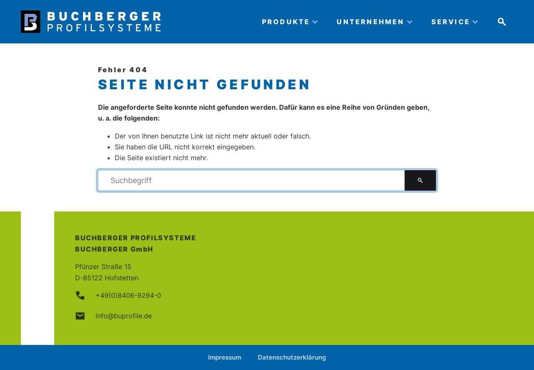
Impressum (224, 357)
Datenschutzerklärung (292, 357)
